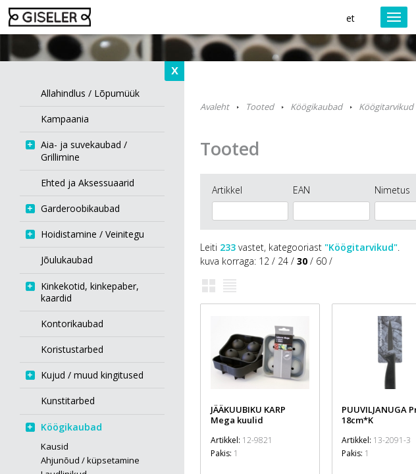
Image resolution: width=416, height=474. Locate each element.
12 (264, 261)
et (350, 18)
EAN (301, 190)
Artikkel (227, 190)
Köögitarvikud (386, 107)
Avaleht (214, 107)
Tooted (260, 107)
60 (321, 261)
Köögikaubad (316, 107)
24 (283, 261)
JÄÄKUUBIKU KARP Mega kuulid (248, 415)
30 (302, 261)
